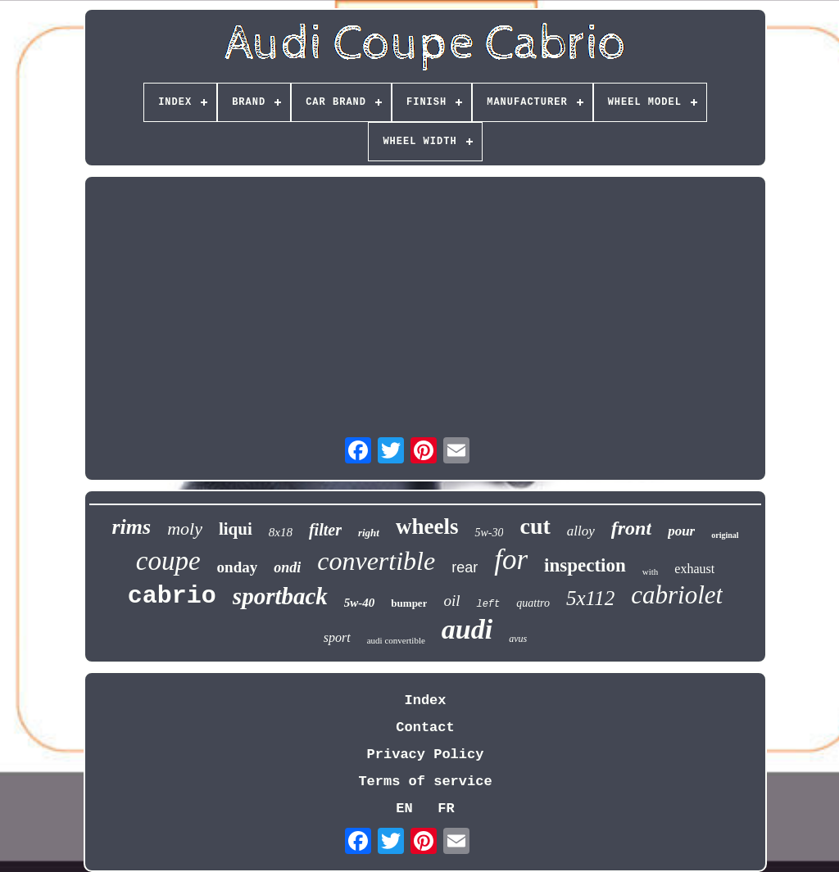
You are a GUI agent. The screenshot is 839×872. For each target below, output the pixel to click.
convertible (376, 561)
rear (464, 567)
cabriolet (677, 595)
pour (681, 531)
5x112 (590, 598)
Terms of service (425, 781)
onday (237, 567)
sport (337, 637)
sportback (280, 596)
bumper (409, 603)
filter (325, 530)
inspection (585, 565)
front (631, 528)
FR (446, 808)
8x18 (281, 532)
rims (131, 527)
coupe (168, 561)
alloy (581, 531)
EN (404, 808)
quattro (533, 603)
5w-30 (488, 532)
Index (425, 700)
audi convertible (396, 640)
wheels (427, 526)
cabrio (172, 596)
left (488, 604)
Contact (425, 727)
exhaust (694, 569)
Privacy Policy (425, 754)
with (650, 571)
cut (534, 526)
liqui (235, 529)
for (511, 560)
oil (451, 600)
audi (467, 629)
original (724, 535)
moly (184, 528)
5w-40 (359, 602)
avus (518, 638)
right (368, 532)
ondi (287, 567)
